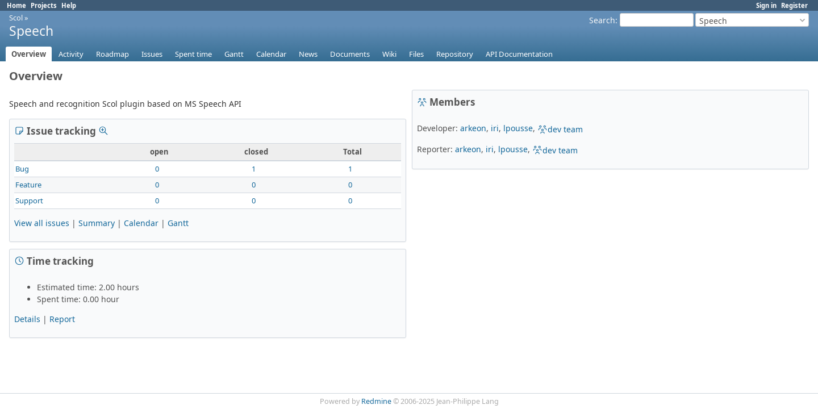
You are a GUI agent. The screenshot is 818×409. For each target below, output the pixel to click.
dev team (560, 129)
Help (68, 5)
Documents (350, 54)
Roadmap (112, 54)
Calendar (271, 54)
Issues (151, 54)
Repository (454, 54)
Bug (22, 169)
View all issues (41, 223)
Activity (71, 54)
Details (27, 319)
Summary (96, 223)
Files (416, 54)
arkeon (473, 128)
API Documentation (519, 54)
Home (16, 5)
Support (29, 200)
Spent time (193, 54)
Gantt (234, 54)
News (308, 54)
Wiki (389, 54)
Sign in (766, 5)
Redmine (376, 401)
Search (602, 20)
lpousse (518, 128)
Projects (44, 5)
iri (495, 128)
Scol (16, 17)
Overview (28, 54)
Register (794, 5)
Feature (28, 185)
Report (62, 319)
